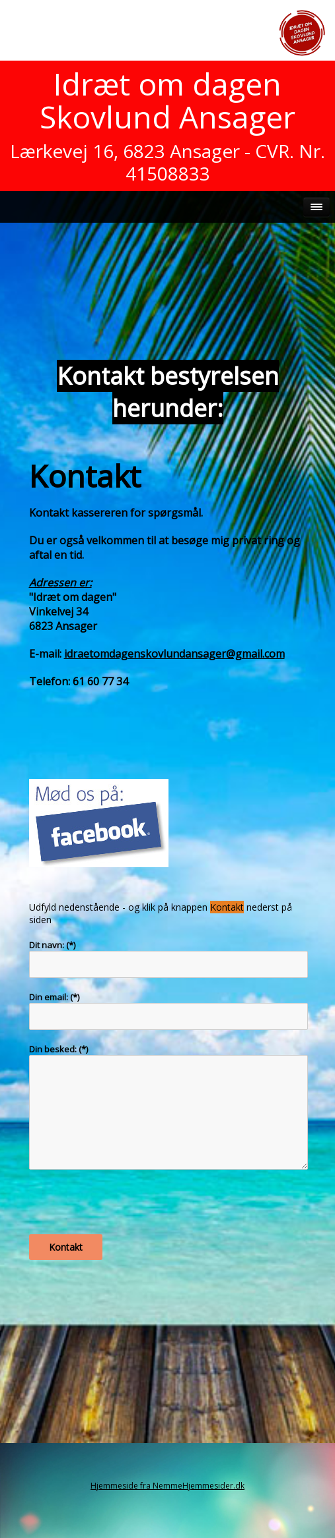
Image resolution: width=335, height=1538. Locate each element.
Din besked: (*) (58, 1049)
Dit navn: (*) (52, 945)
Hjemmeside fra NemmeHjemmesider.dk (167, 1485)
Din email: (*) (54, 997)
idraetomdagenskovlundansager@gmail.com (174, 653)
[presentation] (129, 1208)
